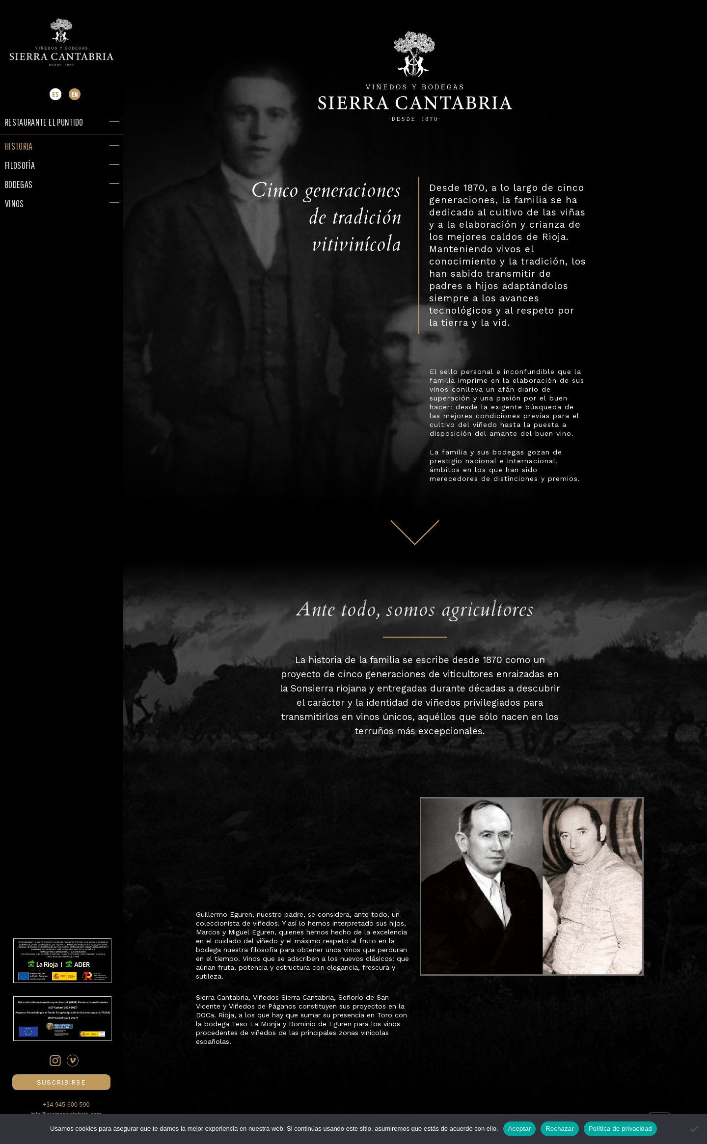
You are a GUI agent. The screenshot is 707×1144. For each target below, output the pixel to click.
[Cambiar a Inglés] (74, 98)
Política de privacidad (620, 1128)
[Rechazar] (695, 1129)
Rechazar (559, 1128)
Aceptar (519, 1128)
